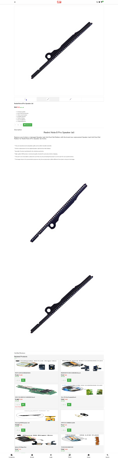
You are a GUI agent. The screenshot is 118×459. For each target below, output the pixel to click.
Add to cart (27, 124)
